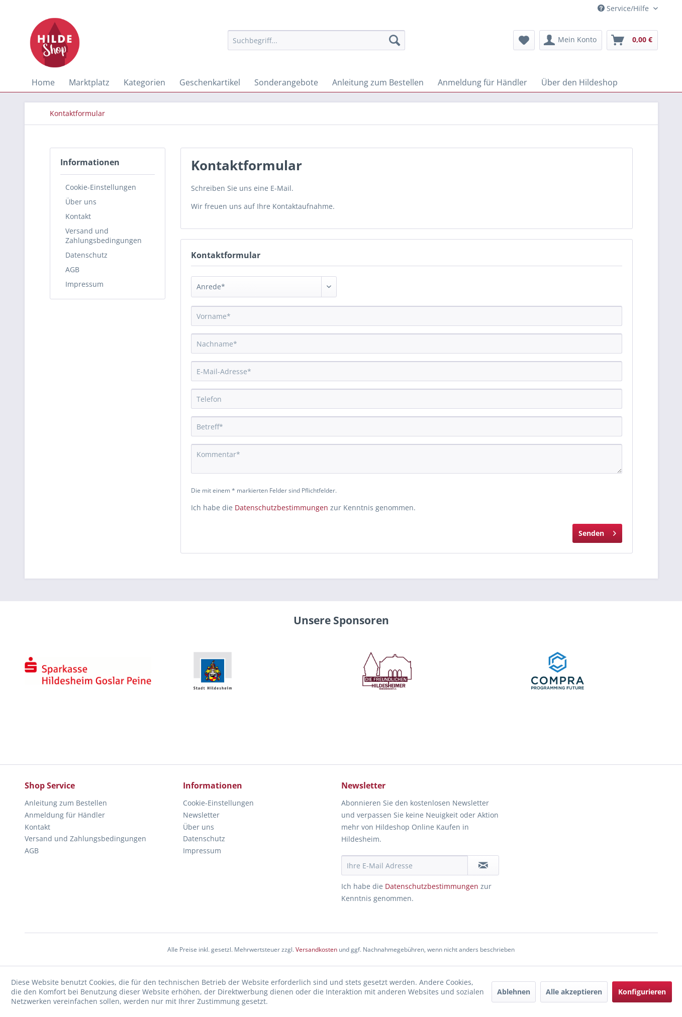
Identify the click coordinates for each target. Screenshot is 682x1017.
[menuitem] (316, 40)
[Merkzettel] (524, 40)
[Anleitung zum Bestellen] (378, 82)
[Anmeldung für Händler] (482, 82)
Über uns (80, 201)
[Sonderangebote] (286, 82)
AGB (72, 269)
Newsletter (201, 815)
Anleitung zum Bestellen (66, 803)
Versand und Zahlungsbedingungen (103, 235)
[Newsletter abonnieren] (483, 865)
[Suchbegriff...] (316, 40)
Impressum (84, 284)
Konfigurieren (642, 991)
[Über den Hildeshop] (579, 82)
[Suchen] (394, 40)
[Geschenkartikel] (209, 82)
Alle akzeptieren (574, 991)
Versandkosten (316, 949)
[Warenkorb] (632, 40)
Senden (597, 531)
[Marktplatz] (89, 82)
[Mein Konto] (570, 40)
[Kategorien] (144, 82)
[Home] (43, 82)
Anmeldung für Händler (65, 815)
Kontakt (78, 216)
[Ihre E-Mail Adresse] (404, 865)
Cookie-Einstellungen (100, 187)
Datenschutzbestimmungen (281, 507)
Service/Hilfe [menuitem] (624, 8)
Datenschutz (86, 255)
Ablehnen (513, 991)
